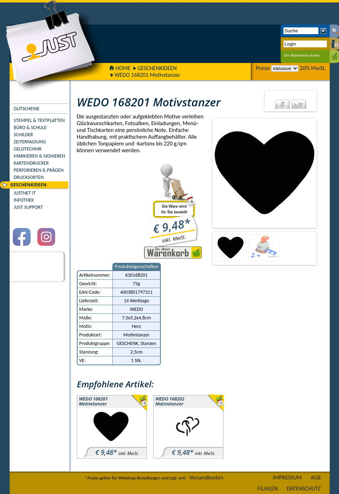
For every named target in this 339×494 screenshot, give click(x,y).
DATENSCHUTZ (304, 488)
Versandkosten (206, 477)
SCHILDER (23, 135)
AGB (316, 477)
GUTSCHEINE (26, 109)
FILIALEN (268, 488)
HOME (120, 68)
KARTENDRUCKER (31, 163)
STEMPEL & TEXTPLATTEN (39, 120)
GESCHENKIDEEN (157, 68)
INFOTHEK (24, 200)
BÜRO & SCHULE (30, 127)
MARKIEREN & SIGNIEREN (39, 156)
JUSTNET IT (25, 193)
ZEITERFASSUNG (30, 142)
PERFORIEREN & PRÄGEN (39, 170)
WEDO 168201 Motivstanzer (147, 74)
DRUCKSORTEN (29, 177)
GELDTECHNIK (28, 149)
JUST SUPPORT (28, 207)
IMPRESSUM (287, 477)
